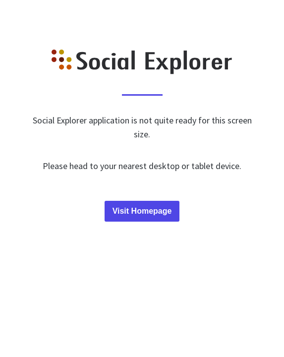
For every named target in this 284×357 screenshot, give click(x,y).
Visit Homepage (142, 211)
